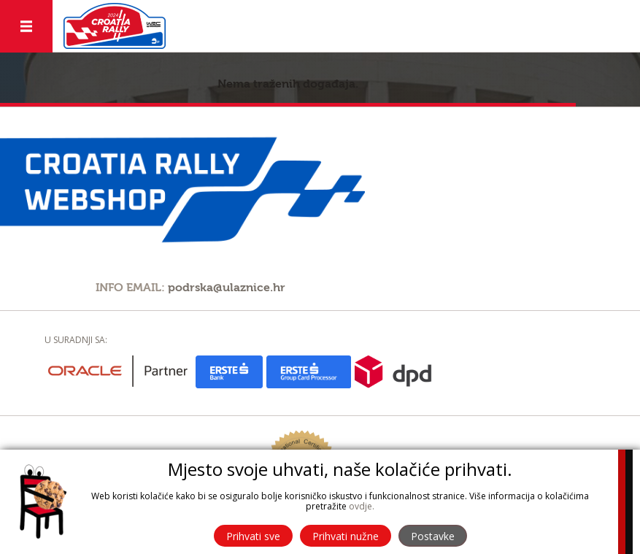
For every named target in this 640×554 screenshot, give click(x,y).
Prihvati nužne (345, 536)
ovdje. (361, 506)
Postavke (433, 536)
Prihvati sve (253, 536)
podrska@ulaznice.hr (226, 287)
